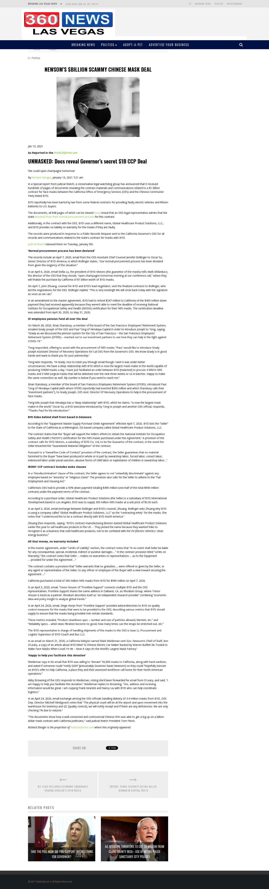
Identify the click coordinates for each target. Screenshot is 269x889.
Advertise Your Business (169, 44)
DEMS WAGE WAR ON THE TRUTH (82, 4)
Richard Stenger (41, 177)
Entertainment (235, 3)
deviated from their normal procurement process (64, 216)
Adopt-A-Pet (133, 44)
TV (190, 3)
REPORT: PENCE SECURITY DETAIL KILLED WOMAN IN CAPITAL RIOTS (133, 788)
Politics (218, 3)
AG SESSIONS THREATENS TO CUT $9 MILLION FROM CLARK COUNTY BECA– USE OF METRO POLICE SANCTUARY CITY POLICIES (134, 851)
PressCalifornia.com (65, 152)
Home (37, 49)
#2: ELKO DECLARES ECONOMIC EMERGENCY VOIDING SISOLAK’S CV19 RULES (63, 788)
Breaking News (203, 3)
